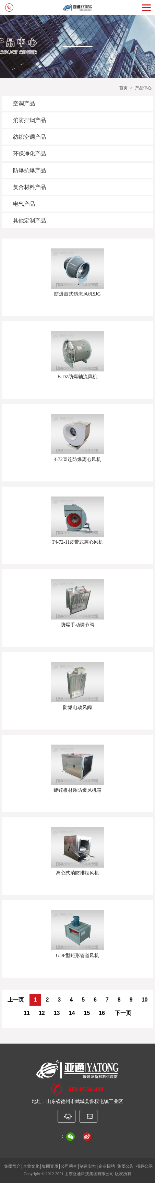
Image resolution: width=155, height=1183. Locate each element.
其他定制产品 (29, 220)
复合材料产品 (29, 187)
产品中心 (143, 87)
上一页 (16, 1000)
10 (145, 1000)
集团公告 (125, 1166)
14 (72, 1013)
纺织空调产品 (29, 137)
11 (27, 1013)
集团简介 (12, 1166)
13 (57, 1013)
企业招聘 (106, 1166)
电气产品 (24, 204)
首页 (123, 87)
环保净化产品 (29, 154)
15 (87, 1013)
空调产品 (24, 103)
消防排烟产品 (29, 120)
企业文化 (31, 1166)
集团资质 (50, 1166)
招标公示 (144, 1166)
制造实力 (88, 1166)
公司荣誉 (69, 1166)
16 (102, 1013)
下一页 (123, 1013)
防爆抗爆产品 (29, 170)
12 (42, 1013)
